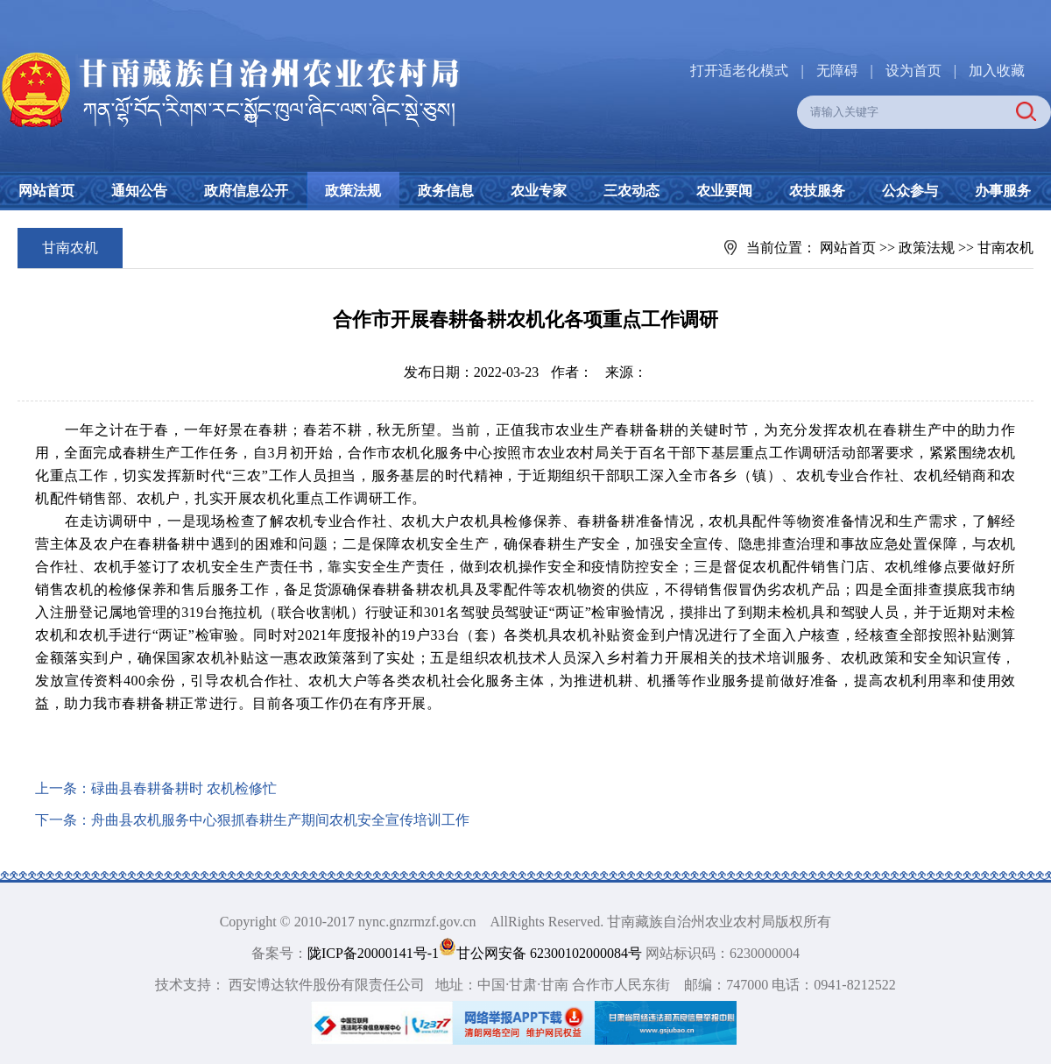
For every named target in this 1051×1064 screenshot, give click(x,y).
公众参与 (910, 190)
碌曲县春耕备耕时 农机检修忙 (184, 788)
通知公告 (139, 190)
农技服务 (817, 190)
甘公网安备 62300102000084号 (542, 953)
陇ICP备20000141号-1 (373, 953)
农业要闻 (724, 190)
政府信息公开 (246, 190)
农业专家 (539, 190)
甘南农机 (1005, 247)
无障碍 (837, 70)
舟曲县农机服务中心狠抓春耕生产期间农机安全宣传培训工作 (280, 819)
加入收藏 (997, 70)
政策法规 (353, 190)
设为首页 (913, 70)
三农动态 (631, 190)
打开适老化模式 (739, 70)
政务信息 (446, 190)
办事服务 (1003, 190)
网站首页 (46, 190)
